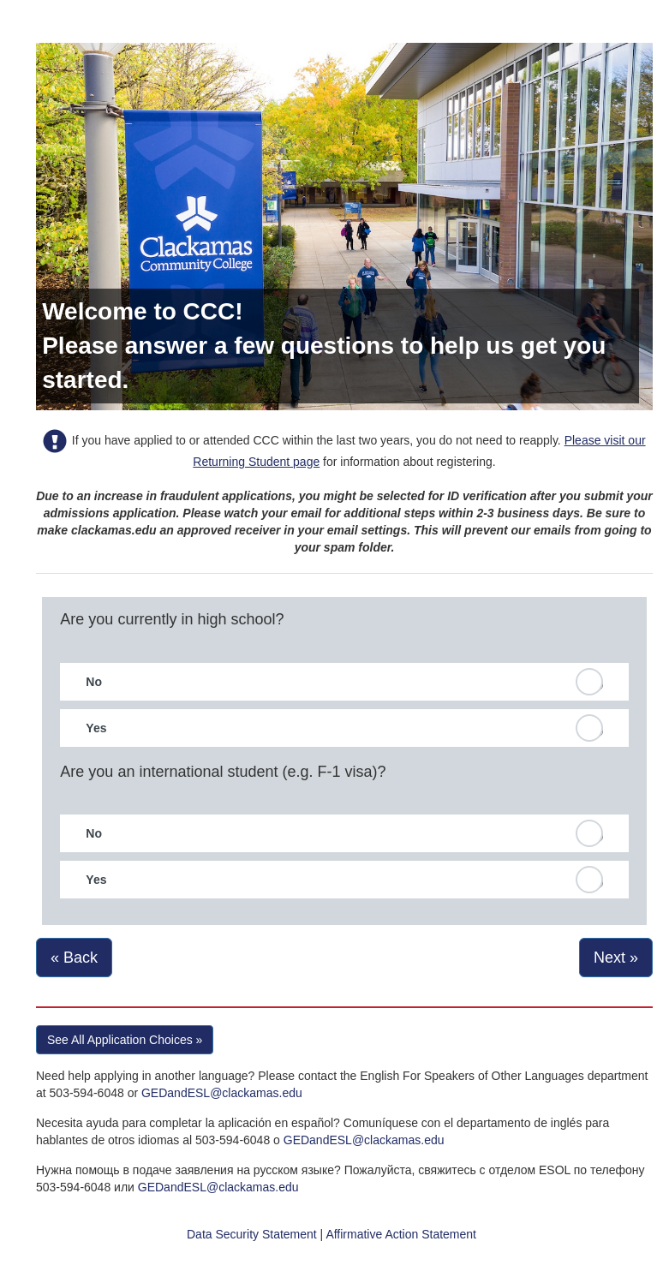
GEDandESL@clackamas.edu (221, 1093)
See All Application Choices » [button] (124, 1040)
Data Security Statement (252, 1234)
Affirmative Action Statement (401, 1234)
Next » (616, 957)
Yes (96, 728)
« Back (74, 957)
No (94, 682)
